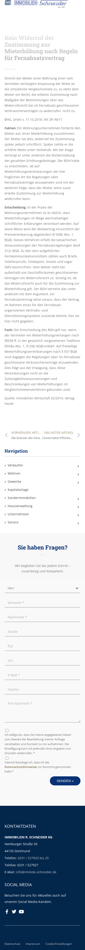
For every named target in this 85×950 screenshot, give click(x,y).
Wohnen (14, 473)
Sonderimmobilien (22, 498)
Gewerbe (14, 481)
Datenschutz (12, 943)
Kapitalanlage (18, 489)
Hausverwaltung (20, 506)
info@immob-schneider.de (36, 872)
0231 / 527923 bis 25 (33, 858)
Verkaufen (15, 465)
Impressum (33, 943)
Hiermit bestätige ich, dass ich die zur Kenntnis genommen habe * (38, 766)
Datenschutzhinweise (21, 767)
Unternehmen (18, 514)
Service (13, 522)
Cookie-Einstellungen (59, 943)
